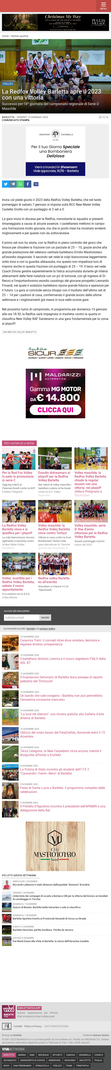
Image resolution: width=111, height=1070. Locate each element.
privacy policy (47, 628)
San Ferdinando (22, 1065)
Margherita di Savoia (32, 1060)
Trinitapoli (82, 1065)
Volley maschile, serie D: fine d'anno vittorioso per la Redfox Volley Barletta (91, 531)
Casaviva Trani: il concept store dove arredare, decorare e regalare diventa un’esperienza (60, 642)
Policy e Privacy (33, 1026)
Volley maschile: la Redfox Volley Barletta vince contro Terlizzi (54, 529)
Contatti (17, 1026)
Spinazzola (42, 1065)
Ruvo (6, 1065)
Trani (69, 1065)
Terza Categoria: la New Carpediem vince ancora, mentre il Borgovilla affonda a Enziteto (60, 753)
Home (5, 36)
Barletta (9, 1055)
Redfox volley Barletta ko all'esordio (54, 580)
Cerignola (85, 1055)
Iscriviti (45, 617)
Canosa (70, 1055)
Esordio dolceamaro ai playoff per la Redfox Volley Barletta (54, 476)
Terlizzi (57, 1065)
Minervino (55, 1060)
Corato (99, 1055)
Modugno (70, 1060)
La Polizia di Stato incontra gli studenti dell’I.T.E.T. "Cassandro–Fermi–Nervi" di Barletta (55, 771)
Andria (22, 1055)
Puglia (98, 1060)
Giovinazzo (10, 1060)
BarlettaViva (22, 6)
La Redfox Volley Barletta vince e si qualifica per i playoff (17, 529)
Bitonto (57, 1055)
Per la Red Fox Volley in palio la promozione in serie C (18, 476)
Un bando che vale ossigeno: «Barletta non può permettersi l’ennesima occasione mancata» (61, 697)
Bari (32, 1055)
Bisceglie (43, 1055)
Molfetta (85, 1060)
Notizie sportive (19, 36)
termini (31, 628)
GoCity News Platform (56, 1026)
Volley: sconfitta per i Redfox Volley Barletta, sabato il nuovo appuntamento (18, 583)
